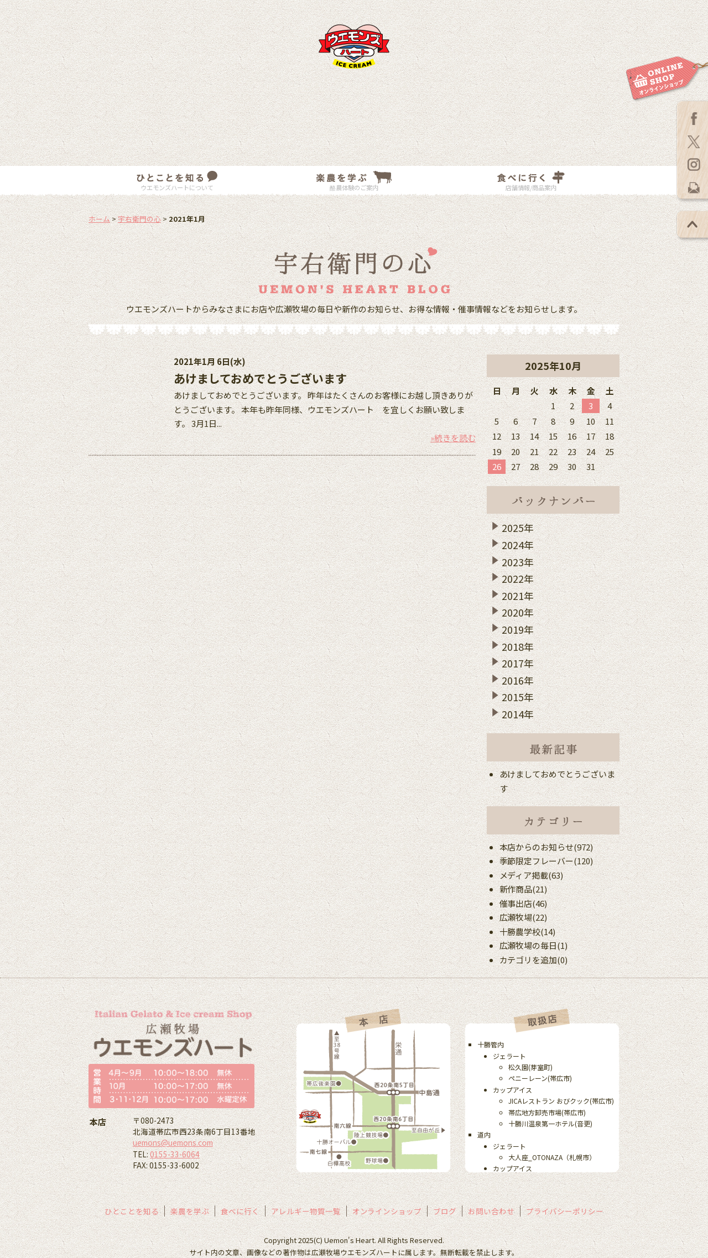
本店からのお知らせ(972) (546, 847)
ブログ (444, 1211)
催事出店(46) (523, 903)
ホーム (99, 218)
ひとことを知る (132, 1211)
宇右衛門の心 (139, 218)
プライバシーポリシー (564, 1211)
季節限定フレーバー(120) (546, 860)
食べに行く (240, 1211)
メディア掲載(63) (531, 875)
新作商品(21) (523, 889)
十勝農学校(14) (527, 931)
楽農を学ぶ (189, 1211)
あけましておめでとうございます (260, 378)
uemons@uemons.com (173, 1142)
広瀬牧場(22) (523, 917)
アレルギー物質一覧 (306, 1211)
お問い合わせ (491, 1211)
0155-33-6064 (175, 1154)
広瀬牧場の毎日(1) (533, 945)
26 (496, 466)
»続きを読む (453, 437)
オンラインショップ (387, 1211)
